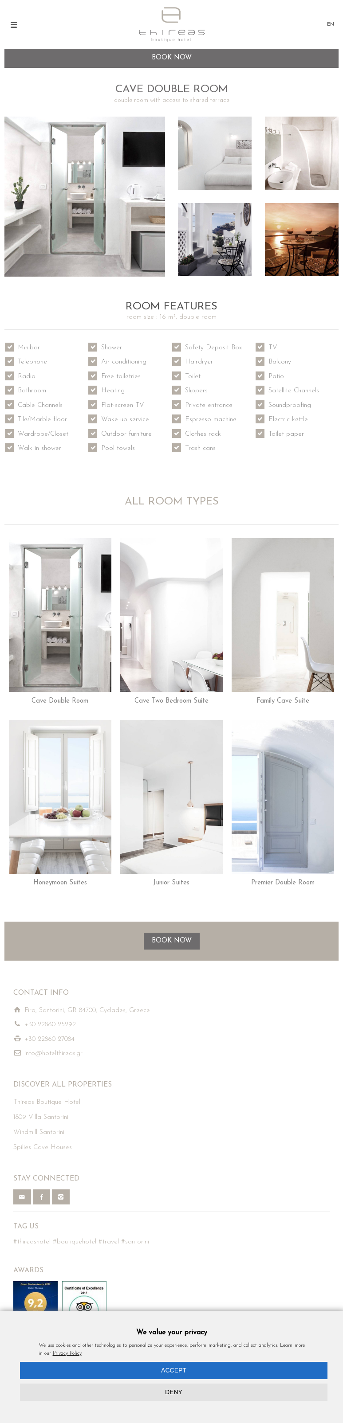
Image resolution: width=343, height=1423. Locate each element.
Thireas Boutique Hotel (46, 1102)
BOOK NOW (172, 941)
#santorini (135, 1242)
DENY (173, 1392)
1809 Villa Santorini (40, 1117)
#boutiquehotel (74, 1242)
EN (330, 24)
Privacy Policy (67, 1353)
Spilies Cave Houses (42, 1147)
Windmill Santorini (38, 1132)
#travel (109, 1242)
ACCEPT (173, 1370)
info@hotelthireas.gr (53, 1053)
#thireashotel (32, 1242)
